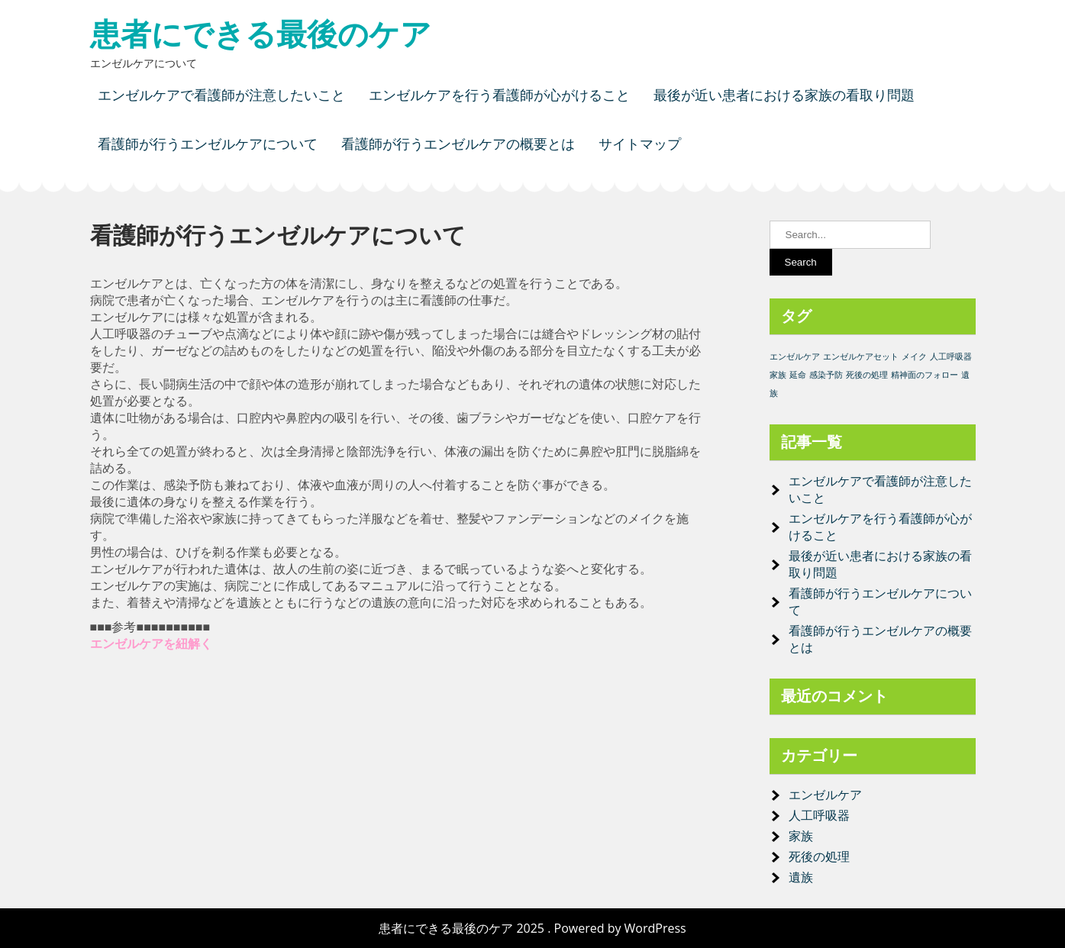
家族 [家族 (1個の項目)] (778, 374)
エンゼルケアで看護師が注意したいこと (221, 95)
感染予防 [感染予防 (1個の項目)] (826, 374)
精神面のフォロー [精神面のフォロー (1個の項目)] (924, 374)
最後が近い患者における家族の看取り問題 (784, 95)
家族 (801, 835)
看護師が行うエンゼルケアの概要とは (458, 144)
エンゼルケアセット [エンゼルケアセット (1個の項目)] (861, 356)
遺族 (801, 877)
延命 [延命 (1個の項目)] (797, 374)
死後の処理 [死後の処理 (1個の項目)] (867, 374)
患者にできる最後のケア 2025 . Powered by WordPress (532, 928)
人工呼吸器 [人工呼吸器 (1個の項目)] (951, 356)
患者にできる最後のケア (260, 34)
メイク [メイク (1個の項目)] (914, 356)
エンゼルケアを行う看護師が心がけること (499, 95)
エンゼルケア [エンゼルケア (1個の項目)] (795, 356)
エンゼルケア (825, 794)
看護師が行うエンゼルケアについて (208, 144)
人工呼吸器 (819, 815)
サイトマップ (640, 144)
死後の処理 (819, 856)
